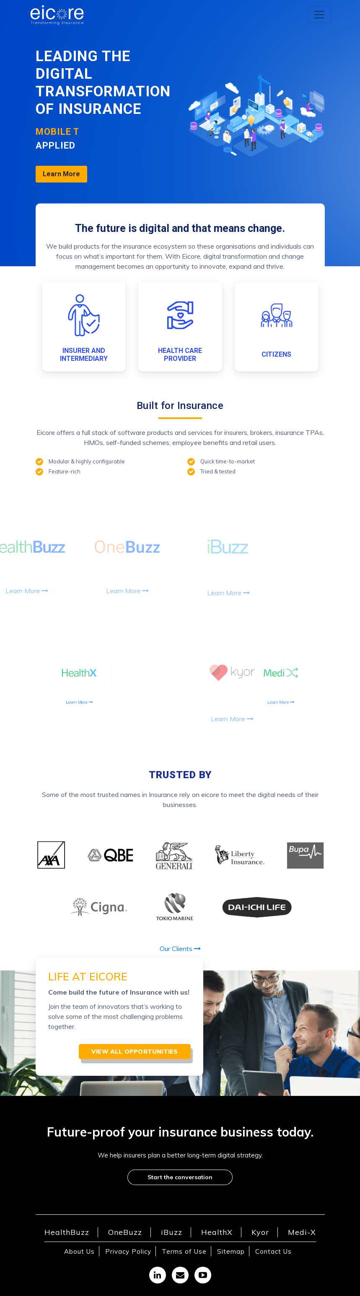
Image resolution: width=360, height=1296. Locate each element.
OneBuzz (125, 1232)
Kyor (260, 1232)
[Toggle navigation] (319, 14)
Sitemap (231, 1251)
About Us (79, 1251)
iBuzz (171, 1232)
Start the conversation (180, 1177)
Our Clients (180, 948)
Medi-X (302, 1232)
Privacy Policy (128, 1251)
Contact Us (273, 1251)
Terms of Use (184, 1251)
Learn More (61, 174)
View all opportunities (134, 1051)
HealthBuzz (66, 1232)
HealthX (217, 1232)
